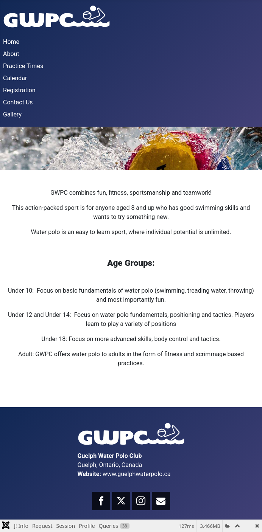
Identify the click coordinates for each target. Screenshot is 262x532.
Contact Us (18, 102)
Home (11, 41)
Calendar (15, 78)
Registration (19, 90)
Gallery (12, 114)
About (11, 53)
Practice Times (23, 66)
